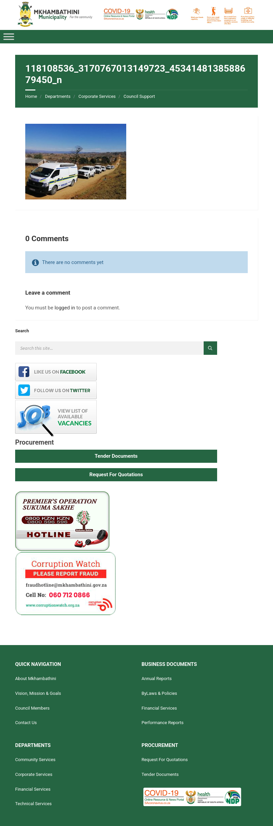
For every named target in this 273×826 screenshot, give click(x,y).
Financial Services (159, 708)
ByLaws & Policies (159, 693)
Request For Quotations (164, 759)
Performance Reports (162, 722)
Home (31, 96)
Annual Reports (156, 678)
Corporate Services (97, 96)
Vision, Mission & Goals (38, 693)
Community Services (35, 759)
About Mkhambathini (35, 678)
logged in (65, 308)
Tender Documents (159, 774)
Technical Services (33, 803)
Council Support (139, 96)
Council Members (32, 708)
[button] (116, 456)
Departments (58, 96)
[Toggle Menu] (8, 36)
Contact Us (26, 722)
